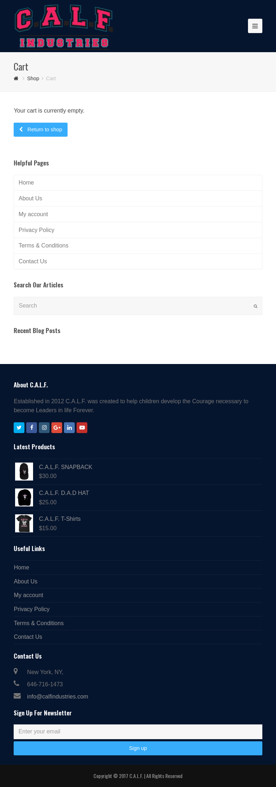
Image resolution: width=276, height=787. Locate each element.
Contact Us (33, 261)
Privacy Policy (37, 230)
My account (33, 214)
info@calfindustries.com (57, 696)
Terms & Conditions (44, 245)
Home (26, 182)
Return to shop (44, 129)
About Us (30, 198)
